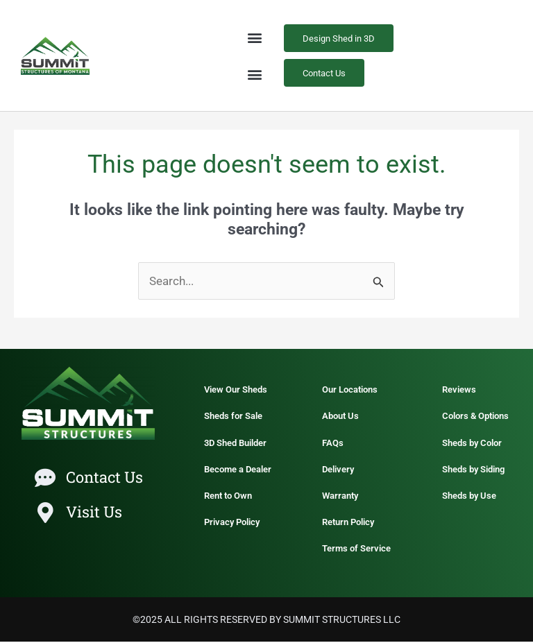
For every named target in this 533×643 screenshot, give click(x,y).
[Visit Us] (45, 514)
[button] (255, 37)
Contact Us (104, 478)
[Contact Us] (45, 479)
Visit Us (94, 513)
